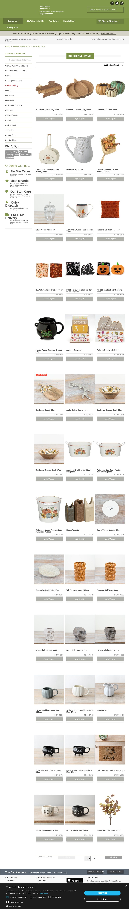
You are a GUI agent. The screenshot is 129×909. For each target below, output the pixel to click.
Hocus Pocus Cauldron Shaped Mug (49, 351)
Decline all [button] (102, 899)
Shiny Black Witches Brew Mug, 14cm (49, 771)
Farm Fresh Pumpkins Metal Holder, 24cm (47, 171)
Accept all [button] (102, 893)
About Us (10, 881)
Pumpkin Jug (102, 710)
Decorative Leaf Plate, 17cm (47, 590)
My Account (45, 8)
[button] (43, 906)
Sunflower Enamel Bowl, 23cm (109, 410)
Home (7, 46)
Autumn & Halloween (21, 46)
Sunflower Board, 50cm (46, 410)
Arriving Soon (12, 28)
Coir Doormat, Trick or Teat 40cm (111, 770)
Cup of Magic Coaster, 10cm (109, 530)
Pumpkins (9, 110)
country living (11, 152)
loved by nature (12, 154)
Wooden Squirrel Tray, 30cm (47, 110)
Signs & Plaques (11, 115)
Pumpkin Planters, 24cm (107, 110)
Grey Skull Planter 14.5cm (108, 650)
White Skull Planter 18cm (46, 650)
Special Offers (10, 140)
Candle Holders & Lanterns (15, 71)
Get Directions (115, 872)
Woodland (10, 157)
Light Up (8, 91)
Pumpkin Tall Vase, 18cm (107, 590)
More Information (108, 33)
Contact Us (42, 881)
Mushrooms (9, 95)
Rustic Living (26, 154)
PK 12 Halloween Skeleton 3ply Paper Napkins (79, 291)
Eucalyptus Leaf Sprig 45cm (109, 830)
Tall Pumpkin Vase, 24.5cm (77, 590)
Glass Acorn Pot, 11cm (45, 230)
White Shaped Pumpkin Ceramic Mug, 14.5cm (79, 711)
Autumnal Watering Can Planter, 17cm (79, 231)
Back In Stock (69, 21)
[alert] (64, 896)
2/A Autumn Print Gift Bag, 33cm (49, 290)
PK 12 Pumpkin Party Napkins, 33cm (110, 291)
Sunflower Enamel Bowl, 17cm (48, 470)
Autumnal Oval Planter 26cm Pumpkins (78, 471)
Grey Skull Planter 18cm (76, 650)
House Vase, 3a (72, 530)
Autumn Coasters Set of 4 (108, 350)
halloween (23, 152)
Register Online (52, 13)
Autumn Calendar (73, 350)
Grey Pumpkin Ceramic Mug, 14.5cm (48, 711)
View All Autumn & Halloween (16, 66)
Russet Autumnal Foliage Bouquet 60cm (107, 171)
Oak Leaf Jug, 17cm (74, 170)
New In (8, 120)
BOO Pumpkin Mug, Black (77, 830)
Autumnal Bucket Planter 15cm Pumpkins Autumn (49, 531)
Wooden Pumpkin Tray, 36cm (78, 110)
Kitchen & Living (39, 46)
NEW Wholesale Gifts (35, 21)
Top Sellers (54, 21)
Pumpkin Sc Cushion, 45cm (108, 230)
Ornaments (9, 100)
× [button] (126, 886)
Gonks (7, 76)
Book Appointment (95, 872)
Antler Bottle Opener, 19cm (77, 410)
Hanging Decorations (13, 81)
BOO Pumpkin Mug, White (47, 830)
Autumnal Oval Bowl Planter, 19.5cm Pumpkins (109, 471)
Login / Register (49, 119)
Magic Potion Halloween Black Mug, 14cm (79, 771)
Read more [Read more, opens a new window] (44, 893)
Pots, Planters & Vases (14, 105)
